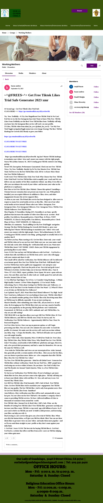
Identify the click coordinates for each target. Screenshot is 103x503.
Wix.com (77, 500)
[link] (9, 73)
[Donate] (80, 10)
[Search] (82, 66)
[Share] (61, 86)
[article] (33, 267)
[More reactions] (13, 438)
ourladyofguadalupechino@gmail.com (38, 462)
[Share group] (99, 65)
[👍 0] (6, 438)
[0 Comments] (57, 438)
